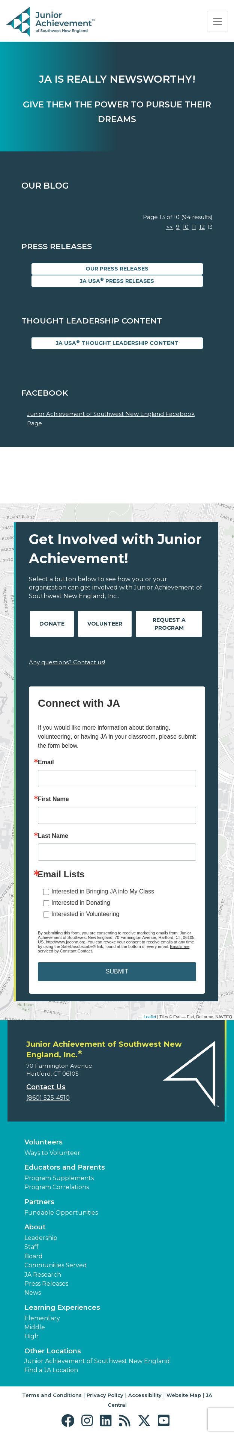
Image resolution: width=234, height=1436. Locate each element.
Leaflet (150, 1016)
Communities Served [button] (55, 1265)
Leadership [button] (40, 1237)
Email (46, 762)
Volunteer (104, 623)
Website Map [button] (183, 1395)
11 (194, 226)
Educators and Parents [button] (64, 1167)
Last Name (53, 836)
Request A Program (169, 624)
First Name (53, 799)
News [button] (32, 1292)
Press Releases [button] (46, 1283)
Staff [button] (31, 1246)
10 (186, 226)
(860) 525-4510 (48, 1097)
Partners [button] (39, 1202)
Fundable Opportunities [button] (61, 1212)
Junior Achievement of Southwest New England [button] (97, 1361)
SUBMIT (117, 971)
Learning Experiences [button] (62, 1307)
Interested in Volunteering (85, 914)
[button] (69, 1421)
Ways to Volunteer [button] (52, 1152)
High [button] (31, 1336)
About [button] (35, 1227)
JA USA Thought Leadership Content (117, 342)
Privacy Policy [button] (105, 1395)
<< (169, 226)
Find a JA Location (51, 1370)
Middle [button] (34, 1327)
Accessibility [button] (145, 1395)
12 (202, 226)
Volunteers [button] (43, 1142)
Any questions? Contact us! (67, 662)
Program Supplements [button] (59, 1178)
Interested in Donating (80, 902)
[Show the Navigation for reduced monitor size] (217, 21)
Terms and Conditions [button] (52, 1395)
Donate (51, 623)
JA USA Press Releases (117, 280)
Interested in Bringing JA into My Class (102, 891)
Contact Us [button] (46, 1087)
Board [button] (33, 1256)
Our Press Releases (117, 268)
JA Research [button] (42, 1274)
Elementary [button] (42, 1318)
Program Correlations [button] (56, 1187)
